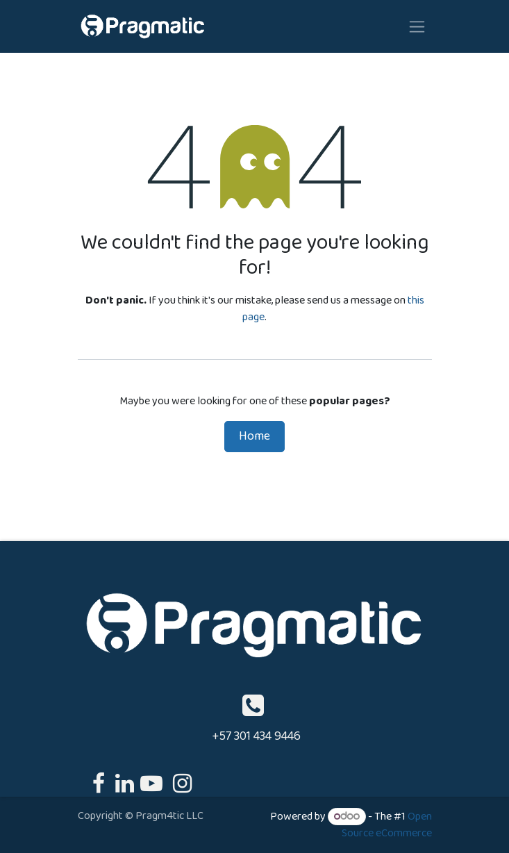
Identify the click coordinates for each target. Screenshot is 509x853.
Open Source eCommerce (387, 825)
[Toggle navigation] (417, 26)
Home (254, 436)
